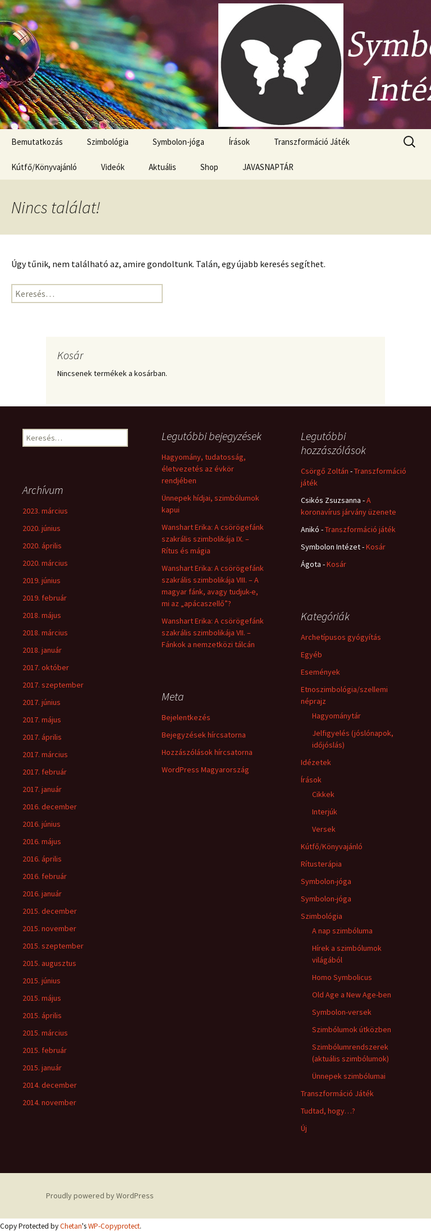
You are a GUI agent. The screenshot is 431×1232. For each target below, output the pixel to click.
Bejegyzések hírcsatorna (204, 735)
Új (304, 1128)
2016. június (41, 824)
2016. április (42, 859)
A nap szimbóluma (342, 931)
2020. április (42, 546)
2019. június (41, 580)
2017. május (41, 720)
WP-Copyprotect (114, 1226)
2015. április (42, 1015)
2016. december (49, 807)
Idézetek (316, 762)
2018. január (42, 650)
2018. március (45, 633)
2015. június (41, 980)
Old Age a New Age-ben (351, 995)
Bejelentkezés (186, 717)
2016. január (42, 893)
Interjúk (324, 812)
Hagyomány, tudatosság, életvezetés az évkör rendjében (204, 469)
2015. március (45, 1033)
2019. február (44, 598)
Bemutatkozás (37, 141)
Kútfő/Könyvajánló (44, 167)
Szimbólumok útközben (351, 1029)
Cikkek (323, 794)
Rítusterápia (321, 864)
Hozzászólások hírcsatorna (207, 752)
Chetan (71, 1226)
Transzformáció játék (360, 529)
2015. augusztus (49, 963)
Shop (209, 167)
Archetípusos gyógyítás (341, 637)
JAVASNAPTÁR (268, 167)
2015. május (41, 998)
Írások (239, 141)
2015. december (49, 911)
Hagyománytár (336, 716)
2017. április (42, 737)
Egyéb (311, 654)
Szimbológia (108, 141)
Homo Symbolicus (342, 977)
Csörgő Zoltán (325, 471)
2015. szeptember (53, 946)
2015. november (49, 928)
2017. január (42, 789)
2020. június (41, 528)
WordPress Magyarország (205, 769)
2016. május (41, 841)
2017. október (45, 667)
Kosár (376, 547)
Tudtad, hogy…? (328, 1111)
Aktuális (162, 167)
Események (320, 672)
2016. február (44, 876)
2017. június (41, 702)
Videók (113, 167)
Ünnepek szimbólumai (349, 1076)
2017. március (45, 754)
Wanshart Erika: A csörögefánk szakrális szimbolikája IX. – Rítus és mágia (213, 539)
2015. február (44, 1050)
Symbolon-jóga (178, 141)
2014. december (49, 1085)
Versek (324, 829)
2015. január (42, 1067)
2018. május (41, 615)
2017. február (44, 772)
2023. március (45, 511)
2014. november (49, 1102)
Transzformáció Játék (312, 141)
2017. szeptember (53, 685)
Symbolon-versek (342, 1012)
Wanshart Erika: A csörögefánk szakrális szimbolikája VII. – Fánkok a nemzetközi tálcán (213, 632)
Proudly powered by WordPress (100, 1195)
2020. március (45, 563)
